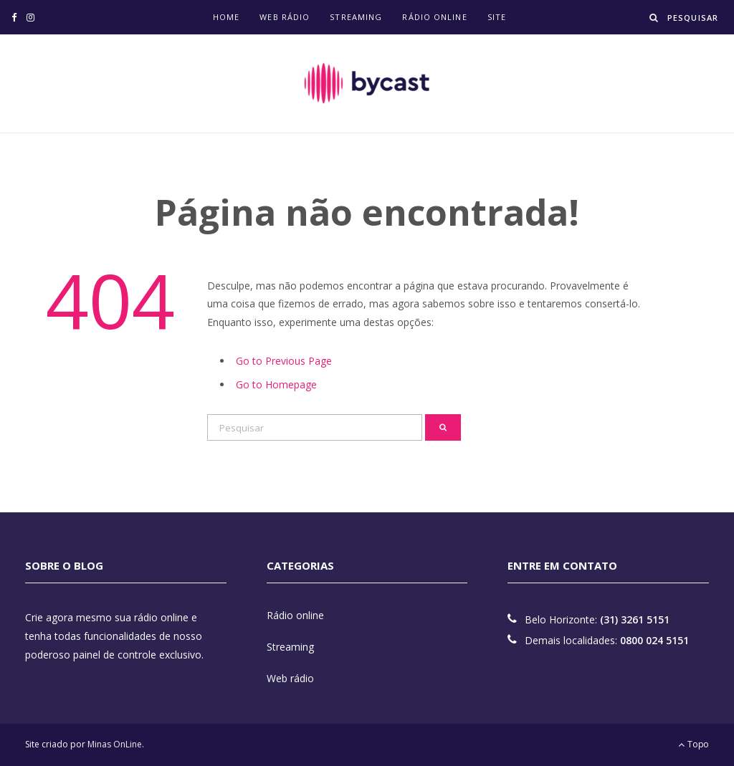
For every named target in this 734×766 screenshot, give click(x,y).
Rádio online (434, 16)
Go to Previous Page (284, 361)
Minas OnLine (114, 744)
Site (496, 16)
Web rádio (284, 16)
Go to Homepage (276, 384)
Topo (693, 744)
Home (226, 16)
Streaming (356, 16)
